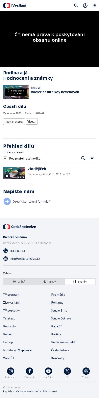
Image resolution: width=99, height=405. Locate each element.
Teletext (9, 325)
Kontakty (57, 365)
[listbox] (49, 288)
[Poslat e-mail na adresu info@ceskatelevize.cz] (49, 265)
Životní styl (34, 121)
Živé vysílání (11, 309)
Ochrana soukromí (27, 398)
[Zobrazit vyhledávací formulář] (76, 5)
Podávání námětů (63, 349)
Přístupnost (50, 398)
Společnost (52, 121)
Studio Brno (59, 317)
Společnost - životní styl (77, 121)
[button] (15, 180)
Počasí (7, 341)
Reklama (57, 309)
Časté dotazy (60, 357)
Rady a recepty (14, 121)
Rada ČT (56, 333)
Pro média (58, 301)
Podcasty (9, 333)
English (7, 398)
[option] (19, 288)
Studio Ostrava (61, 325)
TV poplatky (11, 317)
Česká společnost (16, 128)
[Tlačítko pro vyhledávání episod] (83, 165)
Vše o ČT (8, 365)
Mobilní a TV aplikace (17, 357)
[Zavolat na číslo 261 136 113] (49, 257)
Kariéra (56, 341)
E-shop (8, 349)
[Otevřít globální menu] (94, 5)
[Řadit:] (92, 165)
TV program (11, 301)
